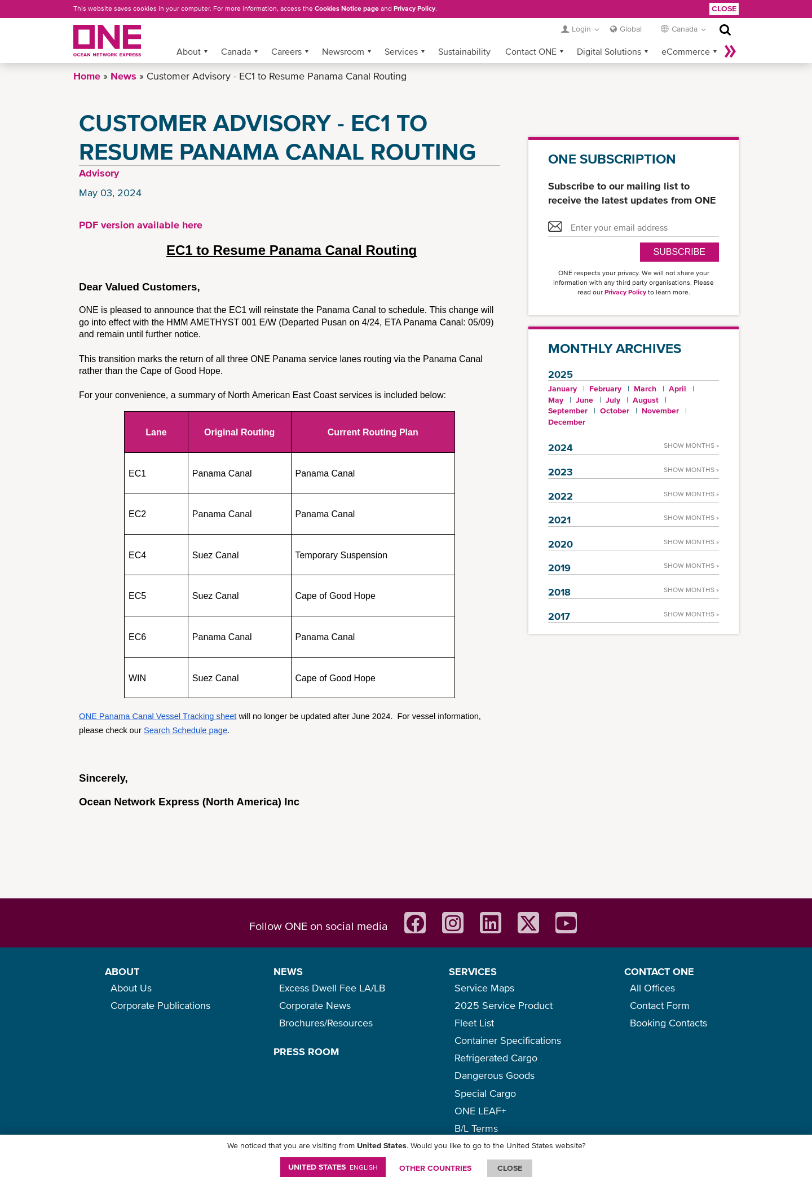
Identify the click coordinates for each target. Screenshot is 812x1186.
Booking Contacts (668, 1023)
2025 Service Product (503, 1005)
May (555, 399)
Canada (236, 51)
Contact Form (660, 1005)
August (646, 399)
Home (86, 76)
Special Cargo (485, 1093)
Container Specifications (507, 1040)
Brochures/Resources (326, 1023)
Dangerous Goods (494, 1075)
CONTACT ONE (659, 971)
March (645, 388)
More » (730, 51)
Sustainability (464, 51)
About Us (131, 988)
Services (401, 51)
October (614, 410)
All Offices (652, 988)
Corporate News (315, 1005)
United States (333, 1166)
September (568, 410)
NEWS (288, 971)
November (660, 410)
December (566, 421)
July (613, 399)
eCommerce (685, 51)
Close (724, 8)
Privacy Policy (414, 8)
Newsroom (343, 51)
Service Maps (484, 988)
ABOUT (122, 971)
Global (631, 28)
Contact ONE (531, 51)
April (677, 388)
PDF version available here (140, 225)
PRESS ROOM (306, 1051)
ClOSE (509, 1167)
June (584, 399)
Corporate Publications (160, 1005)
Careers (286, 51)
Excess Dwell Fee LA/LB (332, 988)
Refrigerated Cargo (495, 1058)
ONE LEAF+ (480, 1111)
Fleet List (474, 1023)
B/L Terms (476, 1128)
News (123, 76)
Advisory (99, 173)
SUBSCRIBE (679, 252)
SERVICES (473, 971)
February (605, 388)
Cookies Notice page (347, 8)
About (188, 51)
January (562, 388)
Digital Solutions (609, 51)
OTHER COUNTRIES (435, 1167)
